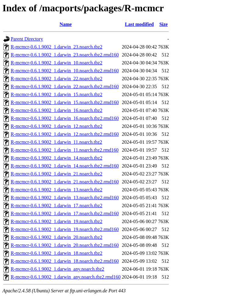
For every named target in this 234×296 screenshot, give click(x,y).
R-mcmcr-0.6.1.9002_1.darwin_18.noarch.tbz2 (56, 253)
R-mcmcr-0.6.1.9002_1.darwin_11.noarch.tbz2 (56, 142)
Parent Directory (27, 39)
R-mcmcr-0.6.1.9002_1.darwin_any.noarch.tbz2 (57, 269)
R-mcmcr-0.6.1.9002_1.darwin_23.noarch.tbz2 (56, 46)
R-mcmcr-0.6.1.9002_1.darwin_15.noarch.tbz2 (56, 94)
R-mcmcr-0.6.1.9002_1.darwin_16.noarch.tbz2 (56, 110)
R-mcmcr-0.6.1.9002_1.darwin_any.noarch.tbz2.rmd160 (66, 277)
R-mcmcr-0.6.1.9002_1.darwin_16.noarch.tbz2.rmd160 (65, 118)
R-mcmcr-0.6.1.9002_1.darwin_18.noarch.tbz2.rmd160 (65, 261)
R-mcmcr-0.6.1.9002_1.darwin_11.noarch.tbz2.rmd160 (65, 150)
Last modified (139, 24)
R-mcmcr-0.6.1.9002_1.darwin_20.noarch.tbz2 (56, 237)
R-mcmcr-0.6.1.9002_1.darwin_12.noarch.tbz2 (56, 126)
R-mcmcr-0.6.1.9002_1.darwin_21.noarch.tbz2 (56, 173)
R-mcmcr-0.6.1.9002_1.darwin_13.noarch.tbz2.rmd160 (65, 197)
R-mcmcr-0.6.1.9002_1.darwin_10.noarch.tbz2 (56, 62)
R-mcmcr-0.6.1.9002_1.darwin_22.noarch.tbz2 (56, 78)
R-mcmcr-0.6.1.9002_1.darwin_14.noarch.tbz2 (56, 158)
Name (65, 24)
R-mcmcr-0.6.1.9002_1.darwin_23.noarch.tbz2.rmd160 (65, 54)
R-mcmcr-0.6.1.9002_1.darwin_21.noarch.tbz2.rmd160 (65, 181)
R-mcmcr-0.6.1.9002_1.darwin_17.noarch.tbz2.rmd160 (65, 213)
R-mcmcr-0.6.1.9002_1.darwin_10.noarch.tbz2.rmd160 (65, 70)
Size (163, 24)
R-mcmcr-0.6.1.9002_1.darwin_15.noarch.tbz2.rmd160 (65, 102)
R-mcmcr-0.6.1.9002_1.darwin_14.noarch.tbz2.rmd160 (65, 165)
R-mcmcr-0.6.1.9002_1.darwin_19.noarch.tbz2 (56, 221)
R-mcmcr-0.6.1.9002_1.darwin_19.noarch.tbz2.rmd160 (65, 229)
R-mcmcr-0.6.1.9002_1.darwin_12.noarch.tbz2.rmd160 (65, 134)
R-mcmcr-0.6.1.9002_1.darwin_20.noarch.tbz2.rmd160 (65, 245)
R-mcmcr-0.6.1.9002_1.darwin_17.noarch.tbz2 (56, 205)
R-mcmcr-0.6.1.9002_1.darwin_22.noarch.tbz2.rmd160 (65, 86)
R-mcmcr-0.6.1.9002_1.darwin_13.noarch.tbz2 (56, 189)
